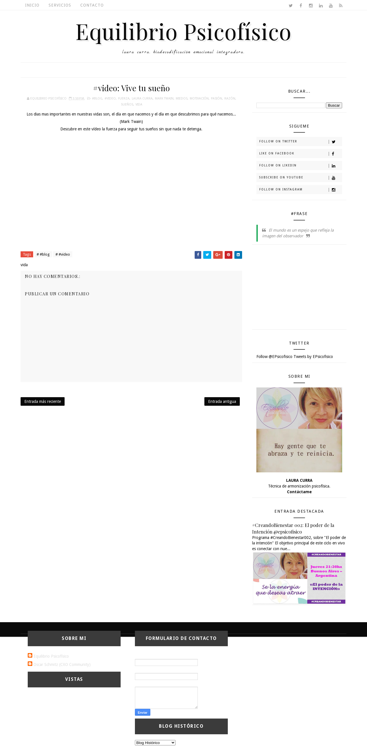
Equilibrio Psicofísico (183, 30)
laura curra (142, 98)
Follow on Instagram (300, 190)
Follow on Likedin (300, 166)
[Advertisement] (299, 289)
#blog (97, 98)
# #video (62, 254)
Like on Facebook (300, 154)
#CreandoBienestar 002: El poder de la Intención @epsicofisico (293, 528)
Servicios (60, 5)
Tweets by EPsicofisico (313, 356)
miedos (182, 98)
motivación (199, 98)
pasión (216, 98)
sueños (127, 104)
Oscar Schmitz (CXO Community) (62, 664)
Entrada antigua (222, 401)
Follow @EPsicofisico (274, 356)
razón (229, 98)
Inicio (32, 5)
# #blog (43, 254)
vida (138, 104)
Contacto (92, 5)
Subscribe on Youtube (300, 178)
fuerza (123, 98)
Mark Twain (164, 98)
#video (110, 98)
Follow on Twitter (300, 142)
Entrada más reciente (42, 401)
